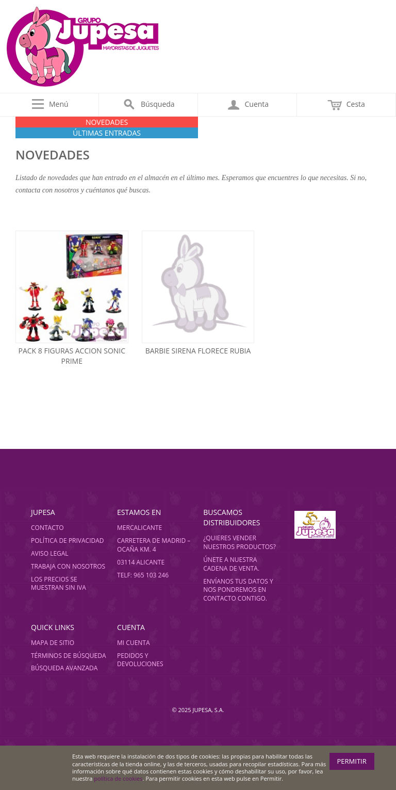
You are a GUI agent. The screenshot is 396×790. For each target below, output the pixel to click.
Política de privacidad (67, 540)
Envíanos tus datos (235, 581)
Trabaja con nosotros (68, 566)
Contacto (47, 527)
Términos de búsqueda (68, 655)
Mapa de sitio (52, 642)
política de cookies (118, 778)
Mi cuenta (133, 642)
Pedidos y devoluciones (140, 660)
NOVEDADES (107, 122)
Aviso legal (50, 553)
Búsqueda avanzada (64, 668)
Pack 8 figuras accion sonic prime (71, 356)
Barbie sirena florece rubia (198, 351)
